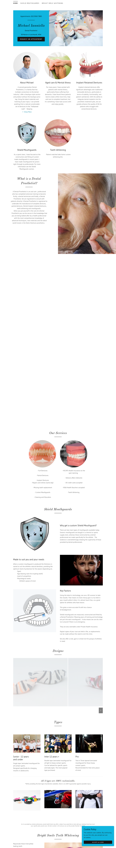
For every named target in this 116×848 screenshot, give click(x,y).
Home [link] (15, 3)
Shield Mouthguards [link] (29, 3)
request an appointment (31, 39)
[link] (31, 26)
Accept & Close (98, 842)
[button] (27, 112)
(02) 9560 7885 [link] (36, 16)
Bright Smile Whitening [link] (52, 3)
